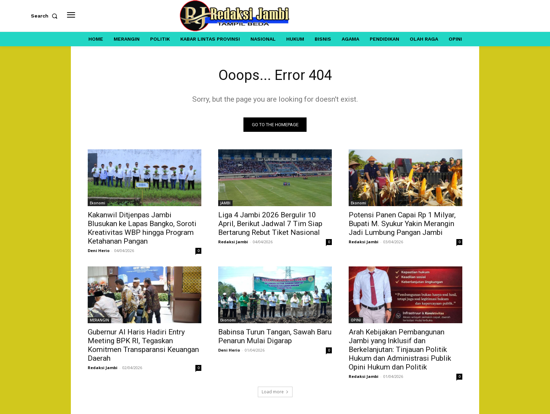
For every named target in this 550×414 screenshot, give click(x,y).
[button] (45, 15)
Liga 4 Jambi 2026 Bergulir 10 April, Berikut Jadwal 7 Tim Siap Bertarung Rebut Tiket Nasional (270, 224)
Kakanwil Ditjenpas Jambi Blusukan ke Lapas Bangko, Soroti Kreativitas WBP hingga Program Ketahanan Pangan (142, 228)
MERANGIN (99, 320)
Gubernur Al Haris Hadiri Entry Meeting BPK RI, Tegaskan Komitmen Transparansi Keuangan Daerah (143, 345)
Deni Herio (98, 250)
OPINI (356, 320)
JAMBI (225, 203)
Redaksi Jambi (233, 241)
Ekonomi (97, 203)
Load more (275, 392)
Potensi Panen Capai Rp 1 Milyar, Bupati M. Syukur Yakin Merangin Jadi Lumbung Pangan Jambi (402, 224)
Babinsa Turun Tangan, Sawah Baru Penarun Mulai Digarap (274, 336)
